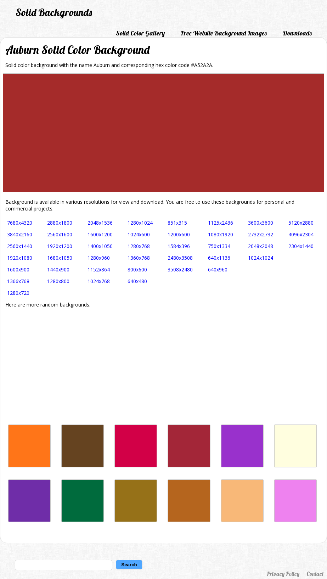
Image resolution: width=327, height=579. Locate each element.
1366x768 (18, 281)
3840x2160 (19, 234)
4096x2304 (301, 234)
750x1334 (219, 246)
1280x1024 (140, 222)
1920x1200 (59, 246)
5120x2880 (301, 222)
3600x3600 (260, 222)
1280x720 (18, 293)
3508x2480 (180, 269)
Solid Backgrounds (54, 12)
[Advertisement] (163, 366)
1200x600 (179, 234)
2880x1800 (59, 222)
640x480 (137, 281)
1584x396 (179, 246)
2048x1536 (100, 222)
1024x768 (99, 281)
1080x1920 (220, 234)
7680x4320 (19, 222)
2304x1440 (301, 246)
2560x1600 (59, 234)
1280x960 (99, 257)
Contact (314, 573)
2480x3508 (180, 257)
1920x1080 (19, 257)
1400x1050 (100, 246)
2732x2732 (260, 234)
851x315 (177, 222)
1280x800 (58, 281)
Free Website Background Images (224, 33)
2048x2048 (260, 246)
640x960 (217, 269)
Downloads (297, 33)
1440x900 (58, 269)
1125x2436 (220, 222)
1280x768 (139, 246)
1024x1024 (260, 257)
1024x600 (139, 234)
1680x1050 (59, 257)
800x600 (137, 269)
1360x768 (139, 257)
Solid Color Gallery (140, 33)
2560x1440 (19, 246)
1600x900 (18, 269)
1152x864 (99, 269)
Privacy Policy (282, 573)
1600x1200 (100, 234)
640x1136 (219, 257)
